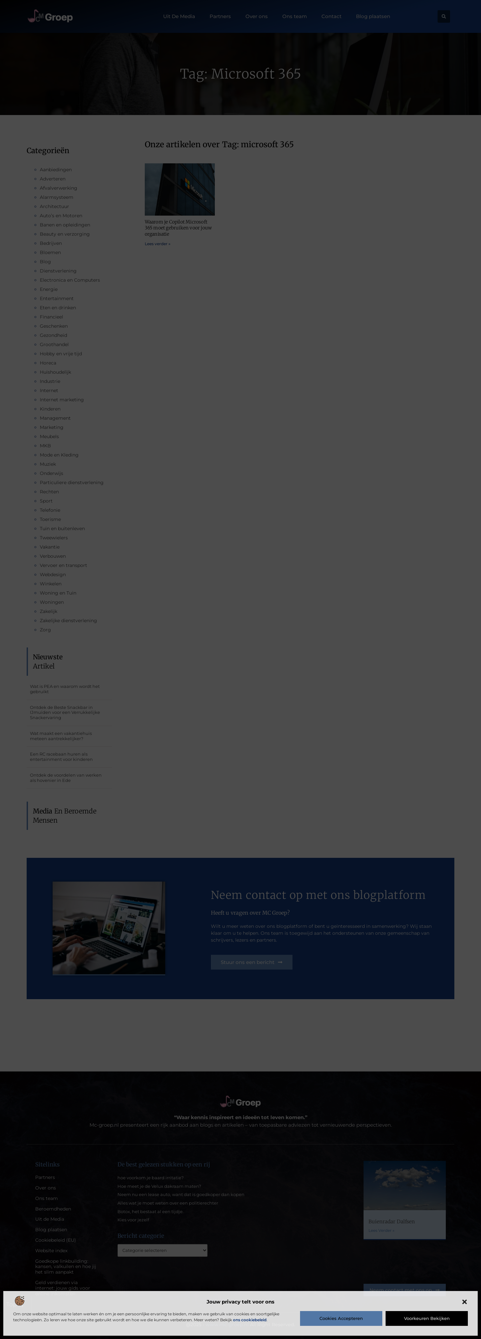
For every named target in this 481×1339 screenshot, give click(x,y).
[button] (464, 1302)
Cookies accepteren (341, 1318)
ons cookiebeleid (249, 1319)
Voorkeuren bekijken (427, 1318)
